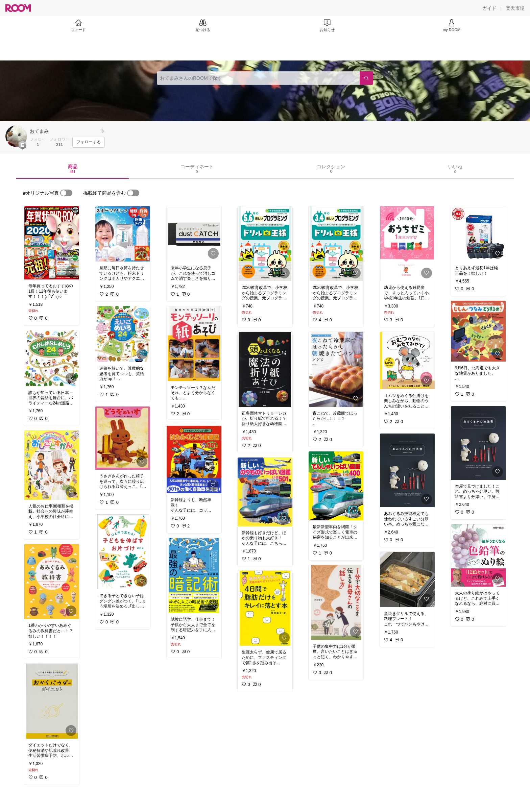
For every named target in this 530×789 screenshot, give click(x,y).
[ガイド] (489, 8)
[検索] (366, 78)
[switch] (66, 193)
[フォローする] (88, 142)
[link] (51, 242)
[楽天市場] (515, 8)
